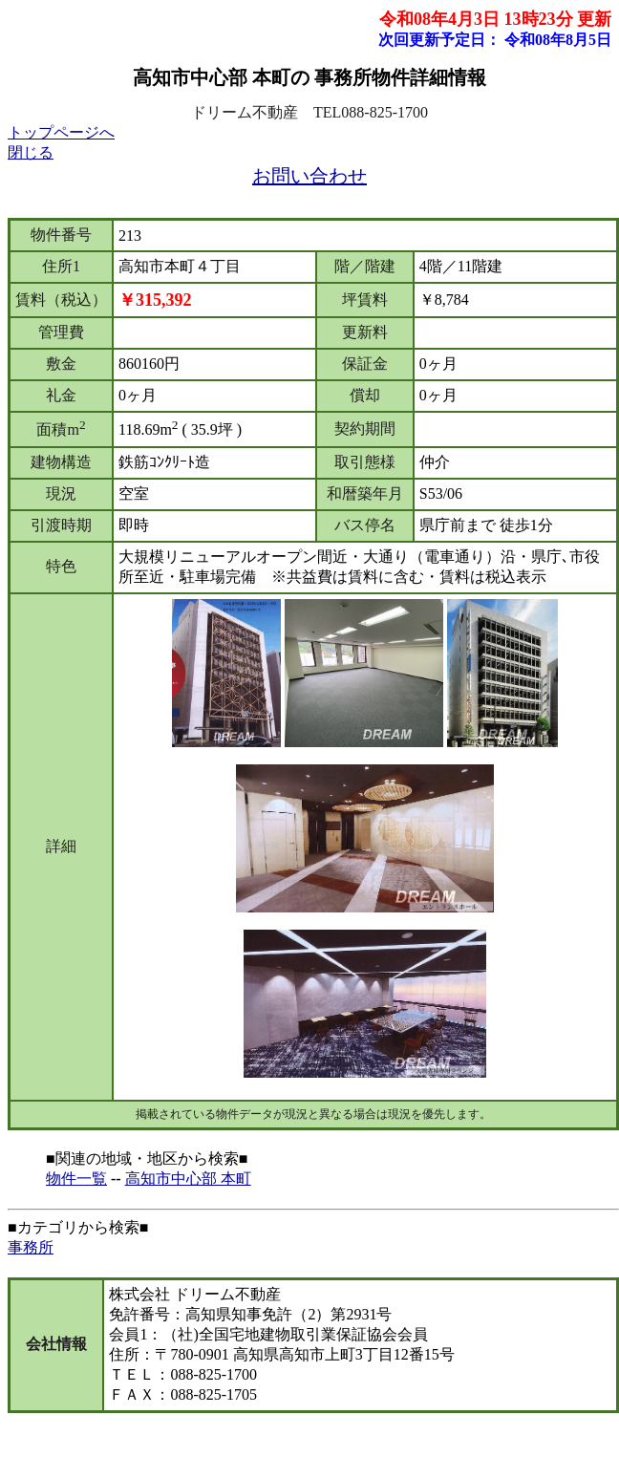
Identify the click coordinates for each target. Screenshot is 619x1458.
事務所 (30, 1247)
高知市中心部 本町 (188, 1178)
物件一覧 (76, 1178)
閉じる (30, 152)
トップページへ (61, 132)
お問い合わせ (309, 175)
